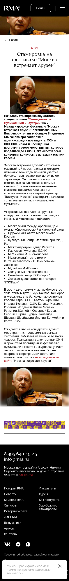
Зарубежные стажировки (48, 507)
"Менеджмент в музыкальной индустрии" (27, 121)
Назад (13, 40)
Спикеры (10, 505)
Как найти (26, 475)
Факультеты (47, 488)
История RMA (14, 488)
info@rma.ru (16, 459)
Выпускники (12, 522)
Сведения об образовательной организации (31, 554)
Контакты (10, 534)
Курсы (43, 494)
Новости (10, 494)
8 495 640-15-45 (20, 453)
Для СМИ (10, 517)
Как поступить (49, 500)
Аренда (9, 528)
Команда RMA (14, 500)
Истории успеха (15, 511)
